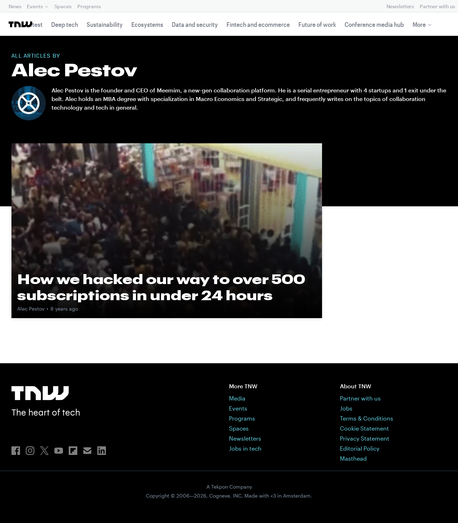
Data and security (195, 24)
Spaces (63, 6)
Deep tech (64, 24)
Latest (34, 24)
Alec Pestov (30, 309)
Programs (89, 6)
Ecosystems (147, 24)
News (15, 6)
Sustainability (105, 24)
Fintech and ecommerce (258, 24)
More (419, 24)
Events (35, 6)
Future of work (317, 24)
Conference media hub (374, 24)
